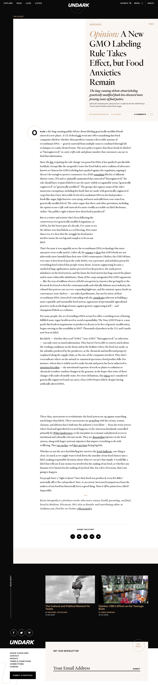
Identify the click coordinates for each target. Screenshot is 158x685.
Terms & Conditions (20, 661)
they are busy (80, 445)
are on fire (62, 445)
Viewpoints (95, 24)
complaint (99, 174)
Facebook (13, 632)
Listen (38, 3)
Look (28, 3)
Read (19, 3)
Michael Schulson (57, 612)
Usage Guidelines (19, 653)
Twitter (21, 632)
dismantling (98, 437)
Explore (8, 3)
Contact (14, 656)
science (89, 252)
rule (79, 135)
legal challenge (104, 451)
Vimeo (29, 632)
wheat (107, 375)
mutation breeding (49, 367)
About (151, 3)
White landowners (62, 433)
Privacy (14, 658)
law (52, 162)
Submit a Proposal (23, 675)
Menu (137, 3)
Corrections (17, 664)
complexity (99, 297)
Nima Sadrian (108, 612)
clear (98, 252)
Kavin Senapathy (100, 114)
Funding (14, 667)
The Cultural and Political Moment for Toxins (67, 607)
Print (151, 24)
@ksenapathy (84, 508)
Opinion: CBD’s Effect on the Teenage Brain (121, 607)
